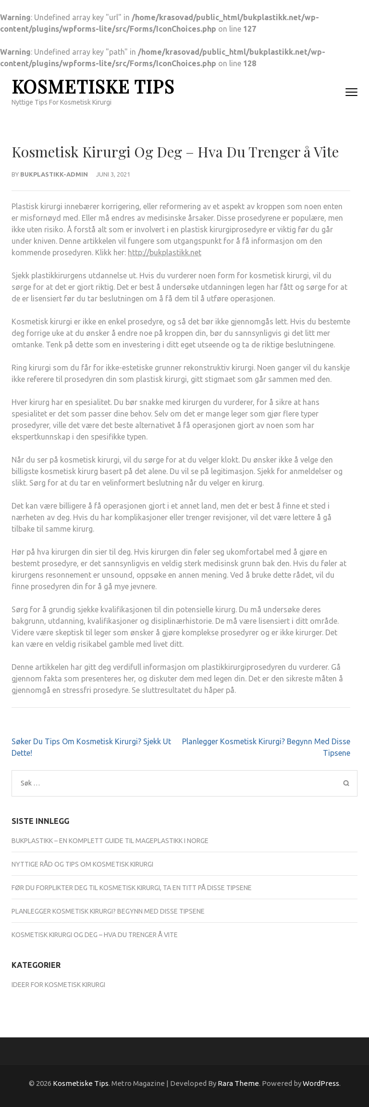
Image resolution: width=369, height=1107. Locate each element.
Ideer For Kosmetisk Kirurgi (58, 984)
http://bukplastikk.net (164, 252)
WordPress (321, 1083)
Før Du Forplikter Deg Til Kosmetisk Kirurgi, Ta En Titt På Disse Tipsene (132, 888)
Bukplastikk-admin (54, 174)
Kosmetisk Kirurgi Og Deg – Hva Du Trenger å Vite (95, 935)
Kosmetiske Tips (93, 86)
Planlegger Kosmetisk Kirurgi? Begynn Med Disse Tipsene (108, 911)
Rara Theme (238, 1083)
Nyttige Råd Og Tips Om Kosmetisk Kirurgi (82, 864)
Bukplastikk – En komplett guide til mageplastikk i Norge (110, 841)
